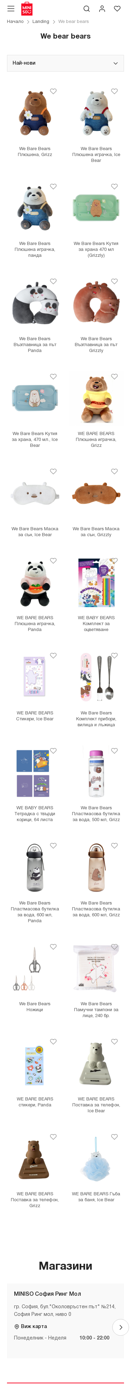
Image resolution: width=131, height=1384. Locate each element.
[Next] (120, 1327)
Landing (40, 22)
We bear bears (73, 22)
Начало (15, 22)
